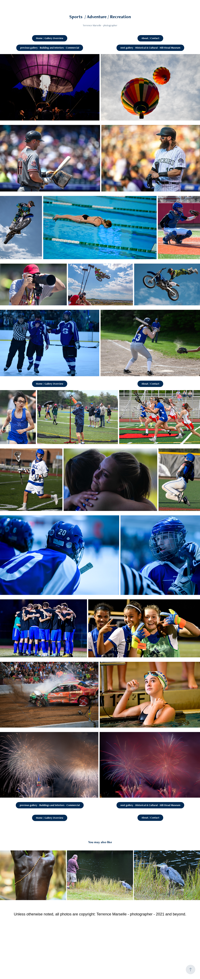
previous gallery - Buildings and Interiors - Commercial (50, 805)
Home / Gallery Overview (49, 38)
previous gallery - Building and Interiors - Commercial (49, 47)
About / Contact (150, 38)
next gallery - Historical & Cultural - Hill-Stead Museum (150, 47)
